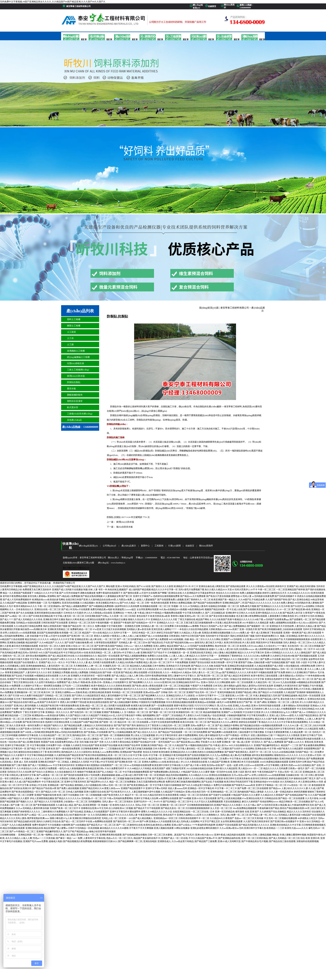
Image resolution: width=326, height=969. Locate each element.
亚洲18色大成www (204, 834)
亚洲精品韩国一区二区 (29, 834)
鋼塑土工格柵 (73, 325)
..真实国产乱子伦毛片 (183, 834)
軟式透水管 (72, 407)
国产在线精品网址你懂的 (135, 834)
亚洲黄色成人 (164, 841)
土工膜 (70, 344)
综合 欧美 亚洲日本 (310, 838)
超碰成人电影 (55, 841)
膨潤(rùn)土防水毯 (76, 376)
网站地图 (110, 586)
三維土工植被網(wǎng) (78, 369)
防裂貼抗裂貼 (73, 382)
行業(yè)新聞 (201, 36)
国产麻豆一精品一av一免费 (69, 838)
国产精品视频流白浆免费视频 (77, 841)
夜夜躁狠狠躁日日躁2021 (105, 841)
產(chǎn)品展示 (125, 36)
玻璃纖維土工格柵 (76, 351)
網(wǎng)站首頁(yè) (74, 36)
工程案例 (175, 36)
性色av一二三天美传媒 (44, 838)
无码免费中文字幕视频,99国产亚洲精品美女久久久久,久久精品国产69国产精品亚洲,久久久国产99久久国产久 (52, 1)
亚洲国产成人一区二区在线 (174, 838)
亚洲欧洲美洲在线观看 (110, 834)
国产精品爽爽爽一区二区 (130, 841)
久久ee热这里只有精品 (183, 841)
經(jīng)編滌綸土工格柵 (78, 357)
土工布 (70, 338)
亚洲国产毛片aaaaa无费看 (35, 841)
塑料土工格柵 (73, 319)
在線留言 (226, 36)
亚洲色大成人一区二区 (87, 834)
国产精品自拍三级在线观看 (282, 841)
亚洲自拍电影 (150, 841)
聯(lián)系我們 (252, 36)
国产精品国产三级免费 (206, 841)
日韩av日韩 (251, 834)
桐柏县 (275, 834)
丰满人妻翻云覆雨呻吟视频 (293, 834)
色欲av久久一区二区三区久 (119, 838)
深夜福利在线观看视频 (307, 841)
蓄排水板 (71, 388)
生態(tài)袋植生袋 (75, 363)
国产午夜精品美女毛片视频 (254, 841)
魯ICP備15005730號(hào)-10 (76, 567)
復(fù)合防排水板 (124, 527)
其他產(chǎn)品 (74, 420)
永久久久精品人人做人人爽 (18, 838)
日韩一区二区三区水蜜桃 (160, 834)
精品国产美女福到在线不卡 (147, 838)
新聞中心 (150, 36)
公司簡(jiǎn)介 (99, 36)
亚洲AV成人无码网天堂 (229, 841)
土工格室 (71, 332)
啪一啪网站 (46, 834)
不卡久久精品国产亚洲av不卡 (203, 838)
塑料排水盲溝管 (75, 401)
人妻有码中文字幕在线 (94, 838)
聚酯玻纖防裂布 (75, 395)
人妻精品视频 (264, 834)
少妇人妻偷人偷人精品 (64, 834)
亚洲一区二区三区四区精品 (254, 838)
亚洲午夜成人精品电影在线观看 (229, 834)
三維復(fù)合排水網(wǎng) (79, 413)
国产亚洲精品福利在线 (229, 838)
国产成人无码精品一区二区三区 (284, 838)
